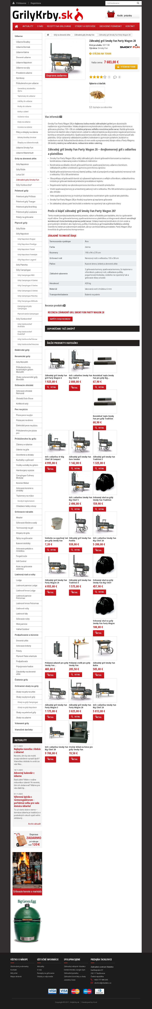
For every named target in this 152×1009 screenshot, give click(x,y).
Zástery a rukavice (24, 444)
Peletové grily (21, 190)
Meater (19, 517)
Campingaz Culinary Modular (25, 476)
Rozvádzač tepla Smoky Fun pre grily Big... (103, 376)
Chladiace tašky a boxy (26, 506)
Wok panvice (21, 624)
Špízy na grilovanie (24, 538)
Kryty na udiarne (24, 122)
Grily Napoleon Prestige (27, 244)
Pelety (19, 651)
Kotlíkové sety (22, 404)
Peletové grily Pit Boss (26, 196)
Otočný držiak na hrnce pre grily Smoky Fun (81, 748)
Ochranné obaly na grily (26, 686)
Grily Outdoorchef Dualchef (25, 333)
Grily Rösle (20, 169)
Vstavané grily (22, 723)
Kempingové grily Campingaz (25, 307)
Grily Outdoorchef (24, 185)
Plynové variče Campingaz (28, 314)
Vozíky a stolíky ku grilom (27, 465)
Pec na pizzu (21, 409)
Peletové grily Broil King (26, 207)
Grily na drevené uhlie (25, 158)
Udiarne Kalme (22, 52)
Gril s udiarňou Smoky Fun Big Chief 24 (104, 706)
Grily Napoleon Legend (27, 260)
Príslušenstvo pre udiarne (27, 83)
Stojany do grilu (23, 533)
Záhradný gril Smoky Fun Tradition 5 (104, 457)
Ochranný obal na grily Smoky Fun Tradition (103, 498)
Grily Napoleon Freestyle (27, 254)
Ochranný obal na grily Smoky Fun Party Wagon (104, 621)
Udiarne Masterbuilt (24, 153)
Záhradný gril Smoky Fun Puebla (80, 539)
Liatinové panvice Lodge (26, 585)
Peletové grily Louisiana (26, 212)
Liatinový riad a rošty (25, 574)
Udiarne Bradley (23, 42)
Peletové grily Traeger (25, 202)
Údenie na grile (22, 450)
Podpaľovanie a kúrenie (26, 635)
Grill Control (21, 561)
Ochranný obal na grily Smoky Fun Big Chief (103, 581)
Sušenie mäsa (23, 117)
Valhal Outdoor (22, 629)
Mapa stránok (16, 976)
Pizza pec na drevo (24, 420)
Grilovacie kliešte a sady (26, 523)
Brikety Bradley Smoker (27, 137)
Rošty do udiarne (24, 106)
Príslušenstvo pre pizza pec (26, 432)
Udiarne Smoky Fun (24, 148)
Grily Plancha (21, 265)
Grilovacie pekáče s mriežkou (24, 549)
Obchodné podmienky (110, 26)
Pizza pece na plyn (24, 415)
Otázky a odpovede (85, 26)
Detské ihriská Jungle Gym (74, 970)
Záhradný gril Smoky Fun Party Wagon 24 (56, 581)
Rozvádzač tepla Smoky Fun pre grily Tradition (103, 417)
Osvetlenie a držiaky (25, 455)
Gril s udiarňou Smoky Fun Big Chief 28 (56, 748)
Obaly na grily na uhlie (25, 692)
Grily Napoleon (22, 164)
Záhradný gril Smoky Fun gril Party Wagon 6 (56, 376)
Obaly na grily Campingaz (28, 702)
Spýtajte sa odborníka (102, 107)
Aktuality (21, 740)
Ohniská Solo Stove (24, 398)
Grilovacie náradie (24, 512)
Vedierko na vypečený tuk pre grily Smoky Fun (56, 539)
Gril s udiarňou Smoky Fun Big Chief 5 (80, 498)
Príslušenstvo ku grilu (25, 438)
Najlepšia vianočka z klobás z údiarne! (27, 750)
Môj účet (13, 973)
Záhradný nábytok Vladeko (75, 966)
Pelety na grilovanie (24, 217)
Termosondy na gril (24, 528)
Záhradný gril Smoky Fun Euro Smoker (80, 457)
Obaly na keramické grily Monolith (27, 378)
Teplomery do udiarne (26, 96)
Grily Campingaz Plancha (27, 296)
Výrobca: (93, 48)
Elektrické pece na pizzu (26, 425)
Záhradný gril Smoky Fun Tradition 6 (80, 581)
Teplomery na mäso (25, 496)
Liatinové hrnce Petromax (27, 603)
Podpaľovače (22, 661)
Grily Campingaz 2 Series (28, 291)
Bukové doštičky (23, 543)
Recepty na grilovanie (59, 26)
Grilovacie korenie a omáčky (24, 489)
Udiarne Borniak (23, 47)
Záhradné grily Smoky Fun (27, 180)
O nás (40, 26)
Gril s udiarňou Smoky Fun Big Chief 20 (104, 539)
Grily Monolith (22, 362)
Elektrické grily (22, 350)
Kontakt (130, 26)
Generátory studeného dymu (26, 89)
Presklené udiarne (24, 73)
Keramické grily (22, 356)
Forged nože (21, 556)
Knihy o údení (23, 112)
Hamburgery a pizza (25, 470)
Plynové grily (21, 223)
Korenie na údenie (25, 127)
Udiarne (19, 36)
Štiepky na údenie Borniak (28, 143)
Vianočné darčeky (24, 729)
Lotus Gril (20, 175)
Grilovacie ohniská (24, 385)
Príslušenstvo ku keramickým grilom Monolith (24, 369)
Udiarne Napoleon (24, 62)
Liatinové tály (22, 614)
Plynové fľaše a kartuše (26, 656)
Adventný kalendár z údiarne (24, 774)
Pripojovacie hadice (24, 666)
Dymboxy (20, 78)
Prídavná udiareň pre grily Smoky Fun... (56, 664)
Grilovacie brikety (23, 646)
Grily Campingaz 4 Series (28, 280)
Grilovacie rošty (23, 619)
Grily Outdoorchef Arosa (27, 339)
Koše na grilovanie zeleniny (24, 567)
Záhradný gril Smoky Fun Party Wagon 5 (56, 706)
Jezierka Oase (69, 980)
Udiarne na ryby (23, 68)
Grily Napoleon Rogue (26, 239)
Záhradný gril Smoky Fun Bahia (104, 664)
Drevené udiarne (23, 57)
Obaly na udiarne (23, 718)
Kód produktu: (95, 45)
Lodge (19, 580)
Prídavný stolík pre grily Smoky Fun (79, 664)
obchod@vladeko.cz (102, 983)
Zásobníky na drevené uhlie (26, 673)
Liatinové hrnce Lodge (25, 591)
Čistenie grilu (21, 680)
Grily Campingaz (23, 270)
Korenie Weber (22, 483)
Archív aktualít (34, 824)
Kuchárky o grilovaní (25, 460)
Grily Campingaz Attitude (28, 301)
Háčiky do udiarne (25, 101)
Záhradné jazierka (71, 973)
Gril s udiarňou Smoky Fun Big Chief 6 (80, 376)
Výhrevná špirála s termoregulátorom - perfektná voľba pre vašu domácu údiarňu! (26, 801)
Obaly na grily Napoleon (27, 707)
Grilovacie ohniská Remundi (24, 392)
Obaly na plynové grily (25, 697)
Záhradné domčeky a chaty (75, 976)
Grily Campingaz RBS (26, 275)
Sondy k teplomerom (26, 501)
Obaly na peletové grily (26, 712)
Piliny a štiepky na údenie (27, 132)
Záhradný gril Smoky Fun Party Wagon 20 (80, 706)
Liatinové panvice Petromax (23, 597)
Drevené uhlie (22, 641)
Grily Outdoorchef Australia (25, 325)
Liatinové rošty (22, 608)
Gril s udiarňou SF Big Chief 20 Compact (54, 457)
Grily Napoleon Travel (26, 249)
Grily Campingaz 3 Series (28, 285)
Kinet (95, 1002)
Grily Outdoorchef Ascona (28, 344)
